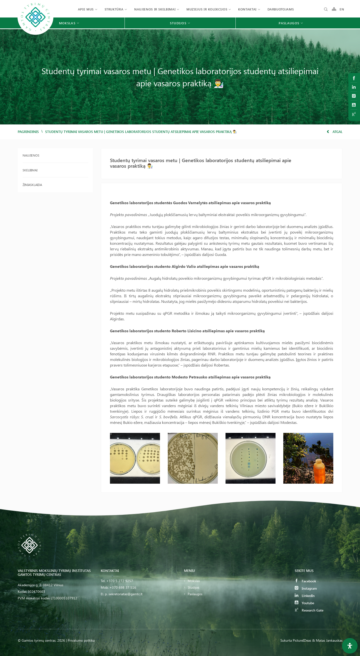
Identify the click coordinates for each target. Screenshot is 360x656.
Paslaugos (195, 594)
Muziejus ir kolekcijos (206, 9)
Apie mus (86, 9)
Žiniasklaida (32, 185)
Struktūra (114, 9)
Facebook (305, 581)
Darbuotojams (281, 9)
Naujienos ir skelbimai (155, 9)
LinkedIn (305, 595)
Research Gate (309, 610)
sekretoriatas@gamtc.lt (125, 594)
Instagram (306, 588)
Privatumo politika (81, 640)
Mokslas (194, 580)
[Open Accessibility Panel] (350, 646)
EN (342, 9)
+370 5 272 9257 (119, 580)
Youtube (304, 603)
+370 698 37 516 (122, 587)
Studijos (193, 587)
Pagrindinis (28, 131)
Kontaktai (247, 9)
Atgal (335, 131)
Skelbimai (30, 170)
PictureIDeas (302, 640)
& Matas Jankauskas (327, 640)
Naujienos (31, 155)
